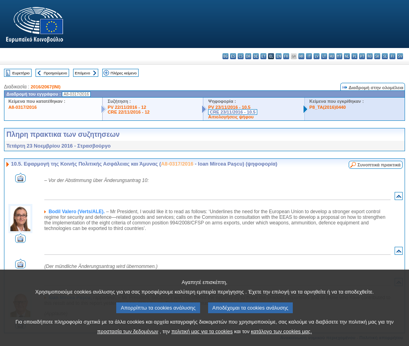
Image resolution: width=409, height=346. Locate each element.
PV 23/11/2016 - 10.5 (229, 107)
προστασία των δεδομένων (127, 338)
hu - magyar (332, 56)
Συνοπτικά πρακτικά (379, 164)
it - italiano (309, 56)
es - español (233, 56)
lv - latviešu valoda (317, 56)
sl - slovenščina (385, 56)
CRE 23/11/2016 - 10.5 (232, 112)
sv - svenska (400, 56)
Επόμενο (82, 73)
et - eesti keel (263, 56)
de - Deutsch (256, 56)
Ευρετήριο (21, 73)
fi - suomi (392, 56)
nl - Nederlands (347, 56)
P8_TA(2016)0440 (328, 107)
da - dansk (248, 56)
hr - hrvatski (301, 56)
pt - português (362, 56)
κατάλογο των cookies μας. (281, 338)
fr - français (286, 56)
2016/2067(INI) (46, 86)
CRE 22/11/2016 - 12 (128, 112)
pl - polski (354, 56)
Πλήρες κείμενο (124, 73)
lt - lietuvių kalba (324, 56)
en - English (279, 56)
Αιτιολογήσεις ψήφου (231, 116)
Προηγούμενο (55, 73)
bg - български (225, 56)
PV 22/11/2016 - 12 (126, 107)
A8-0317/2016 (22, 107)
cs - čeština (241, 56)
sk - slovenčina (377, 56)
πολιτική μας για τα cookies (202, 338)
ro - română (370, 56)
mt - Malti (339, 56)
